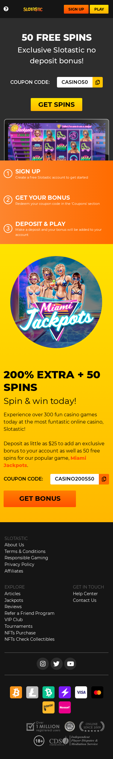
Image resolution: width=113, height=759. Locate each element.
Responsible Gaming (26, 558)
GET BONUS (40, 498)
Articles (12, 593)
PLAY (99, 9)
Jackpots (14, 600)
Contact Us (84, 600)
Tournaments (19, 626)
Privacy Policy (19, 564)
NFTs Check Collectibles (30, 639)
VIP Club (14, 619)
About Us (14, 545)
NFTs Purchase (20, 633)
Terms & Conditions (25, 551)
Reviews (13, 606)
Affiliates (14, 571)
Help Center (85, 593)
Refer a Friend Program (30, 613)
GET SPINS (56, 104)
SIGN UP (76, 9)
